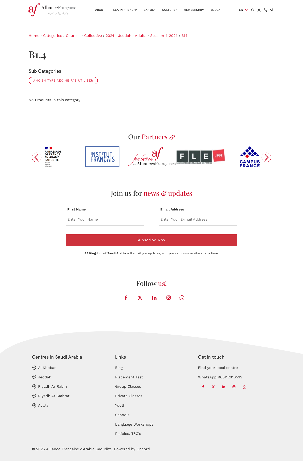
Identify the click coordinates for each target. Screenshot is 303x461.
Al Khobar (44, 368)
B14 (184, 36)
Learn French (124, 9)
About (100, 9)
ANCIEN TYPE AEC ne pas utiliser (63, 80)
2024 (110, 36)
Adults (140, 36)
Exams (149, 9)
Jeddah (124, 36)
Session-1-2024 (164, 36)
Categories (52, 36)
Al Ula (40, 405)
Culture (168, 9)
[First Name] (105, 220)
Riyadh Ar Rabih (49, 386)
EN (241, 9)
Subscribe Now (152, 240)
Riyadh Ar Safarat (50, 396)
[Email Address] (198, 220)
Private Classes (128, 396)
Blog (215, 9)
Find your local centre (218, 368)
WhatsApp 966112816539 (220, 377)
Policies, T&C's (128, 434)
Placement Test (129, 377)
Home (34, 36)
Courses (73, 36)
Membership (193, 9)
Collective (93, 36)
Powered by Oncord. (132, 449)
